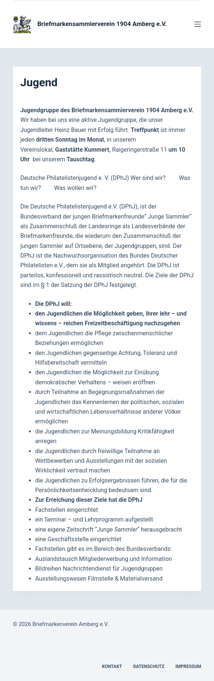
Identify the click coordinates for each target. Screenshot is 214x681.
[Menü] (197, 24)
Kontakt (112, 666)
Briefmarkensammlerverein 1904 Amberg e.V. (102, 24)
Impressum (188, 666)
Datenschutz (148, 666)
